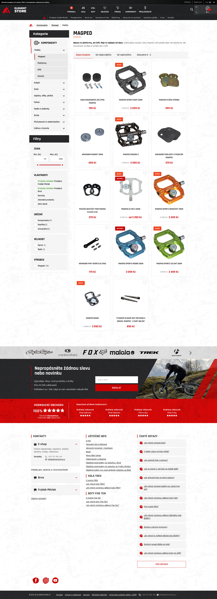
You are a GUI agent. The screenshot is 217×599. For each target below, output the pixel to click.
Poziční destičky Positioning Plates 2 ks (92, 210)
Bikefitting (116, 18)
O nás (162, 18)
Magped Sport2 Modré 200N (130, 263)
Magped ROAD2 (92, 318)
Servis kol (88, 18)
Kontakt (171, 18)
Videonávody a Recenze (96, 459)
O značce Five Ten (93, 498)
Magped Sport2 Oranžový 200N (169, 209)
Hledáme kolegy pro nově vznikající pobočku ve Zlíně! (108, 470)
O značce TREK (92, 480)
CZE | (210, 2)
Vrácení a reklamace (73, 595)
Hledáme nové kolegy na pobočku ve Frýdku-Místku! (108, 466)
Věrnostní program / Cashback (99, 448)
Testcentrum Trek (102, 18)
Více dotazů (161, 564)
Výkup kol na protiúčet (132, 18)
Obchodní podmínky (99, 595)
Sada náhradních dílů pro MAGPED (92, 101)
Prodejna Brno (76, 18)
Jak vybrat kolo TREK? (95, 484)
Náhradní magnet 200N (92, 154)
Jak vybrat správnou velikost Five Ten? (102, 505)
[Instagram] (45, 580)
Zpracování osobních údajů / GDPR (123, 595)
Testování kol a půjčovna (96, 444)
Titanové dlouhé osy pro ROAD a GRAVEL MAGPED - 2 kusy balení (130, 319)
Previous (27, 352)
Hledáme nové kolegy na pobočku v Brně (103, 462)
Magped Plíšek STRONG (169, 100)
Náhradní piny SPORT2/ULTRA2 (92, 263)
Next (190, 352)
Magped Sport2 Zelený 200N (169, 263)
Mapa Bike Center (93, 455)
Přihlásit (187, 2)
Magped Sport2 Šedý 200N (130, 100)
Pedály (65, 25)
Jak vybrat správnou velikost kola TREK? (103, 488)
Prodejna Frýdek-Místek (58, 18)
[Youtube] (55, 580)
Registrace (198, 2)
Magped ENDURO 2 (131, 154)
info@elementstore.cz (56, 459)
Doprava (86, 595)
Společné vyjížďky (150, 18)
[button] (71, 10)
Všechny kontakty (38, 498)
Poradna (59, 595)
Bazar (88, 451)
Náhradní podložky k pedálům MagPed (169, 155)
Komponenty (42, 25)
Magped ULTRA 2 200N (130, 209)
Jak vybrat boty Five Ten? (97, 501)
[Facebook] (36, 580)
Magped (54, 25)
